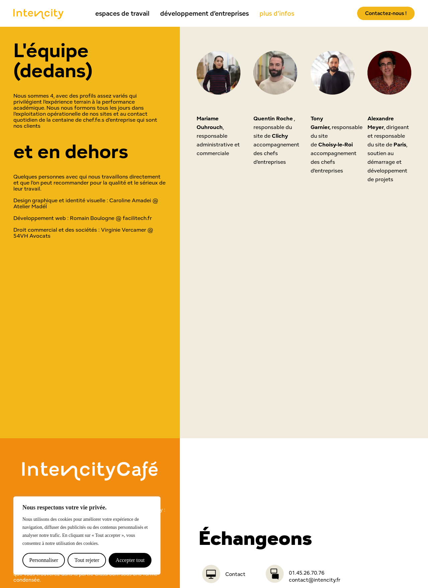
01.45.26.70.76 (306, 572)
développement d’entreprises (204, 13)
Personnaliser (43, 560)
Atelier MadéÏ (30, 206)
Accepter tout (130, 560)
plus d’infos (276, 13)
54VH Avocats (31, 235)
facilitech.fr (137, 218)
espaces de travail (122, 13)
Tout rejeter (87, 560)
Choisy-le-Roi (335, 144)
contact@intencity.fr (314, 579)
